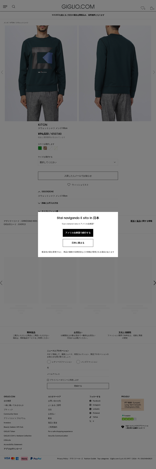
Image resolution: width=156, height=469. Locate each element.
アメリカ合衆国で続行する (78, 232)
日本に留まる (78, 243)
